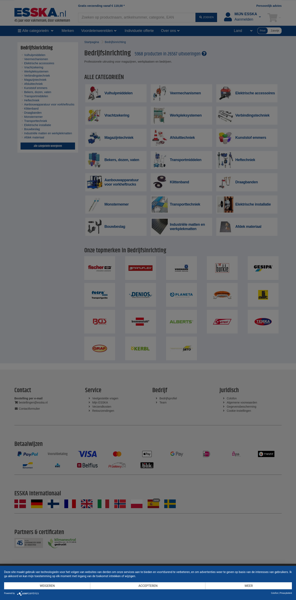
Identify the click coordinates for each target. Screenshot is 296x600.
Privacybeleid (286, 593)
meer (249, 586)
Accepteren (147, 586)
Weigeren (47, 586)
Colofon (274, 593)
